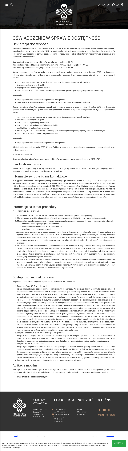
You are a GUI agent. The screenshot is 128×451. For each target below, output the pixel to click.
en (99, 4)
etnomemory (33, 369)
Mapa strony (82, 412)
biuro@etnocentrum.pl (94, 192)
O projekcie (81, 414)
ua (109, 4)
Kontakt (80, 409)
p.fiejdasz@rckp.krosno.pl (40, 183)
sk (104, 4)
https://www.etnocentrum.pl (40, 107)
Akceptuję (118, 443)
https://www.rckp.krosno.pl (100, 54)
